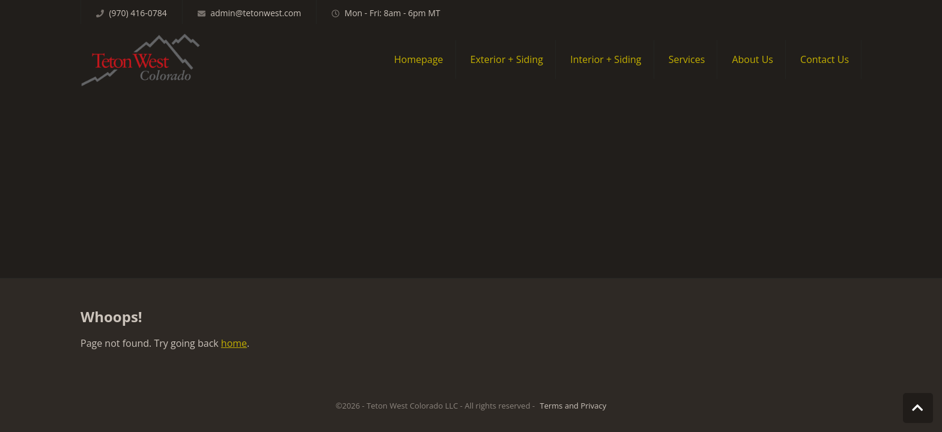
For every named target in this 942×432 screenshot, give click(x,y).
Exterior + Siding (506, 59)
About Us (752, 59)
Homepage (418, 59)
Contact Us (824, 59)
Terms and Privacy (573, 405)
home (234, 343)
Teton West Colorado (141, 59)
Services (687, 59)
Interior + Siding (605, 59)
